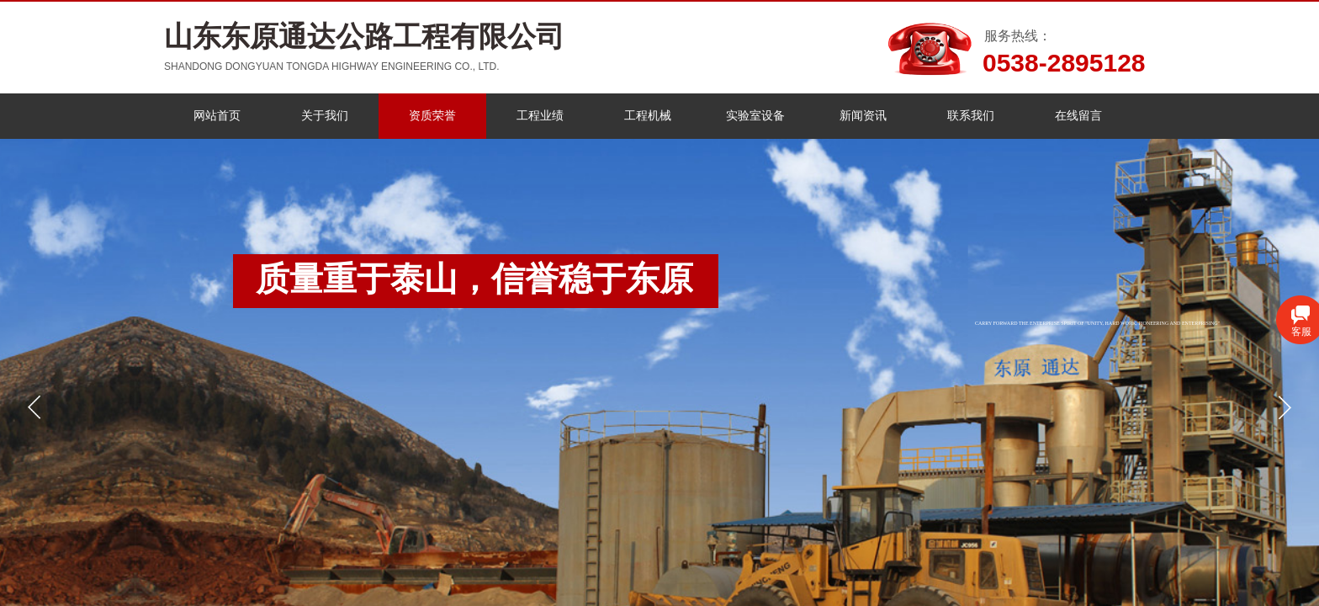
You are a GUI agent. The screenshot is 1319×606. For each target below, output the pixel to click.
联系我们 (970, 115)
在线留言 (1078, 115)
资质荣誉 (432, 115)
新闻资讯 (863, 115)
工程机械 (647, 115)
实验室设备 (755, 115)
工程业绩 (540, 115)
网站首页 (217, 115)
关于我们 (324, 115)
